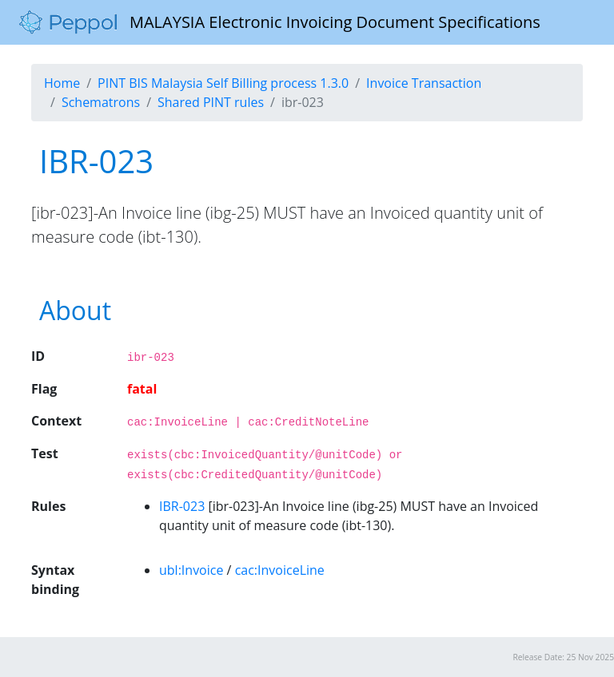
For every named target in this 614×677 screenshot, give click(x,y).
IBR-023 (182, 506)
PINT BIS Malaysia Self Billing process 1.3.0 (223, 83)
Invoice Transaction (423, 83)
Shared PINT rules (210, 102)
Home (62, 83)
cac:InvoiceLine (280, 570)
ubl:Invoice (191, 570)
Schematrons (101, 102)
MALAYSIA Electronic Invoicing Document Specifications (279, 22)
